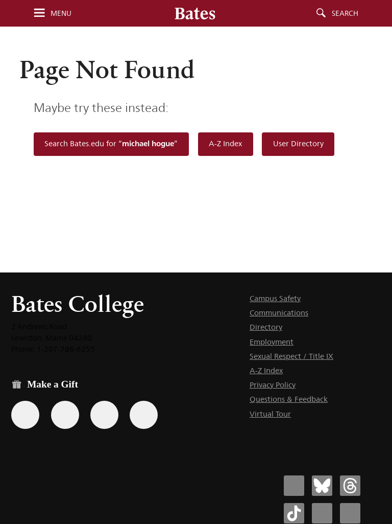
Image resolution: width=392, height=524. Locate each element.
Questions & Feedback (289, 399)
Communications (279, 312)
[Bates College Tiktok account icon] (294, 513)
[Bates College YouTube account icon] (350, 513)
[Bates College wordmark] (195, 13)
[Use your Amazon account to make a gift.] (65, 415)
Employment (271, 341)
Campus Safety (275, 298)
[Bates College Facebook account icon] (294, 485)
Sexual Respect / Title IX (291, 356)
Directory (266, 327)
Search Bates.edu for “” (111, 143)
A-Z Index (225, 143)
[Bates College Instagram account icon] (322, 513)
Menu (61, 13)
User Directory (298, 143)
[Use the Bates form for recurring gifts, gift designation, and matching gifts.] (25, 415)
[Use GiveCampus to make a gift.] (144, 415)
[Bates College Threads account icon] (350, 485)
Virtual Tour (270, 413)
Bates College (77, 304)
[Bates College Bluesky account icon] (322, 485)
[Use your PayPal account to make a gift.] (104, 415)
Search (345, 13)
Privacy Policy (273, 384)
